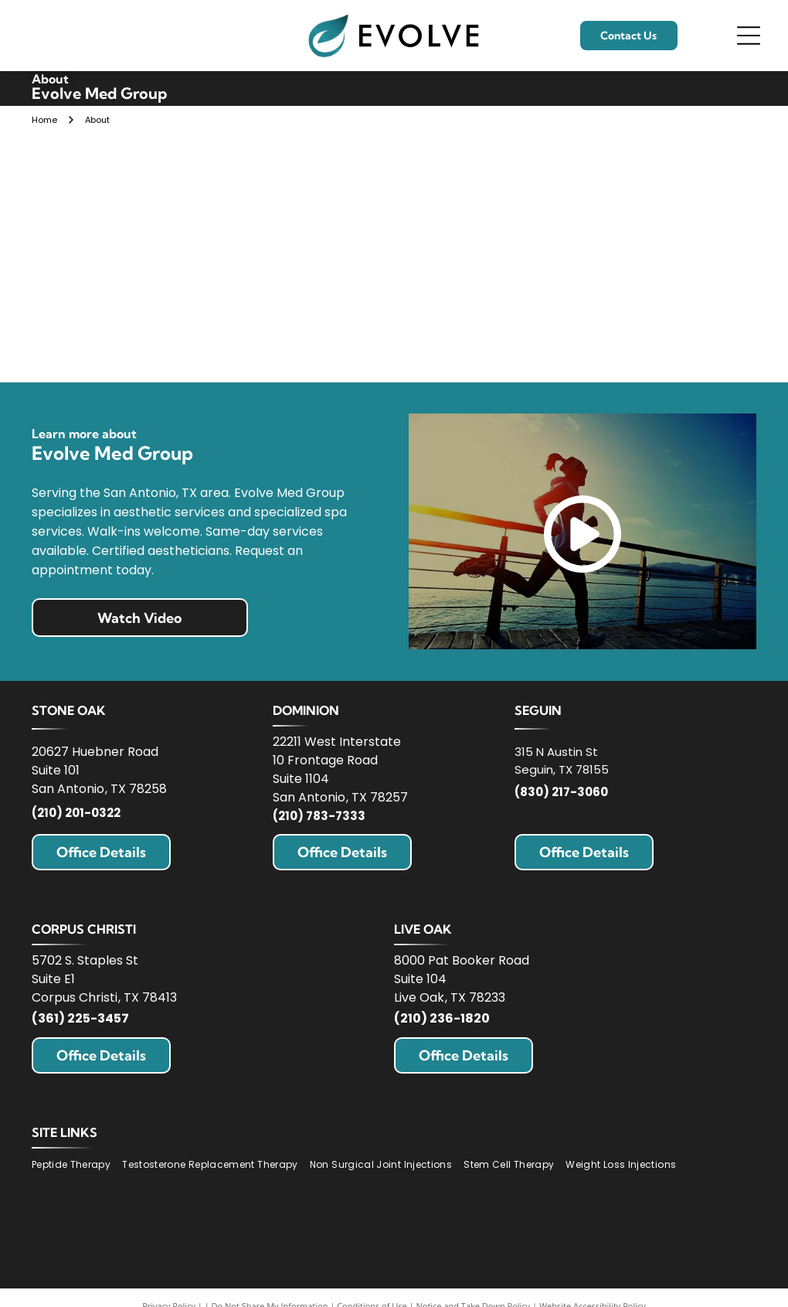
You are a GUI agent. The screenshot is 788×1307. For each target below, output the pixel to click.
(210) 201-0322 (76, 813)
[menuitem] (77, 1165)
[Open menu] (748, 35)
